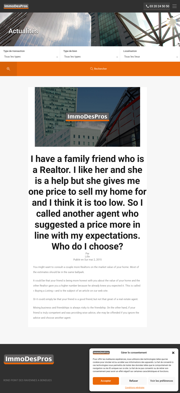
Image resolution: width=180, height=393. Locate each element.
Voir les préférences (161, 380)
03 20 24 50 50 (156, 7)
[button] (173, 352)
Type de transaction (14, 52)
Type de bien (70, 52)
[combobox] (30, 59)
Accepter (106, 380)
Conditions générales (134, 387)
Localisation (130, 52)
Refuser (133, 380)
